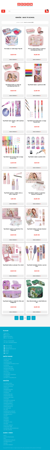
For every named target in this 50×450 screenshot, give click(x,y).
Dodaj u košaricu (13, 59)
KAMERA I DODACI (9, 402)
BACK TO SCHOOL (9, 386)
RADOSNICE (7, 373)
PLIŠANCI (7, 420)
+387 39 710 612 (8, 345)
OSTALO (7, 371)
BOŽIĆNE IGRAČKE (9, 389)
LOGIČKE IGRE (8, 408)
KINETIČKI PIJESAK (8, 403)
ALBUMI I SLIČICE (8, 383)
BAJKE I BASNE (8, 359)
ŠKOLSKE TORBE (8, 426)
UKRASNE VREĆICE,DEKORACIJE (11, 428)
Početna (18, 22)
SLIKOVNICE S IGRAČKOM (10, 374)
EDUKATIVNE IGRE (9, 366)
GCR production (33, 447)
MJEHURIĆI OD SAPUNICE (10, 412)
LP (5, 438)
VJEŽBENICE (7, 376)
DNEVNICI (7, 365)
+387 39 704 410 (8, 347)
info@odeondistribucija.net (10, 348)
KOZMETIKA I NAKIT (9, 405)
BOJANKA (7, 360)
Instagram (6, 351)
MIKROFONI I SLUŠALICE (10, 411)
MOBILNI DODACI (8, 414)
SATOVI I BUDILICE (9, 425)
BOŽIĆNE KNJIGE (8, 362)
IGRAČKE (21, 22)
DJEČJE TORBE (8, 391)
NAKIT (6, 415)
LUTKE (6, 409)
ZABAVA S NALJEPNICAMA (10, 377)
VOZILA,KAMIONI (8, 429)
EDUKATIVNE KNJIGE (9, 368)
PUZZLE (6, 423)
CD (5, 435)
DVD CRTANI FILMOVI (9, 437)
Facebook (6, 350)
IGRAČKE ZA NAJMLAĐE (10, 400)
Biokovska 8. (7, 334)
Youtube (6, 353)
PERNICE (7, 419)
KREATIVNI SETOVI (9, 406)
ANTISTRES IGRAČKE (9, 385)
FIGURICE (7, 398)
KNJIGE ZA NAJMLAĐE (9, 370)
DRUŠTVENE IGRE (8, 394)
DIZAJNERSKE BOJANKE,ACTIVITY (12, 363)
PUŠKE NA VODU (8, 422)
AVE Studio (39, 447)
